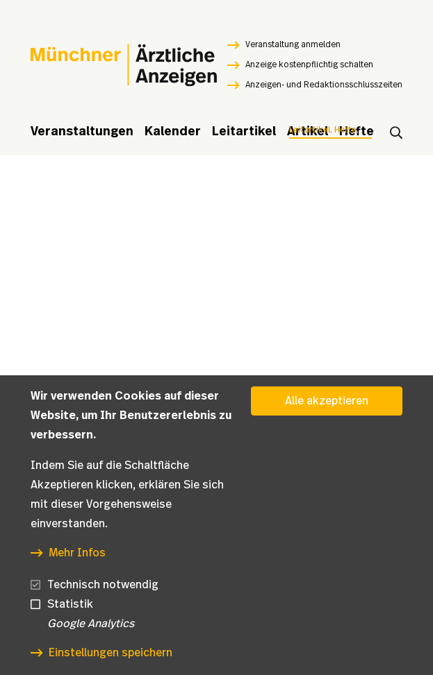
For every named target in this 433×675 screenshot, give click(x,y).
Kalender (173, 132)
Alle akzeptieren (326, 401)
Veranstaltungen (82, 132)
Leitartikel (244, 132)
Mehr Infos (77, 552)
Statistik (70, 604)
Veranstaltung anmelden (293, 44)
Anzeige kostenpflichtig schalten (309, 64)
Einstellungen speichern (110, 652)
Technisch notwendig (102, 584)
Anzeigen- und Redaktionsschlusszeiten (323, 84)
